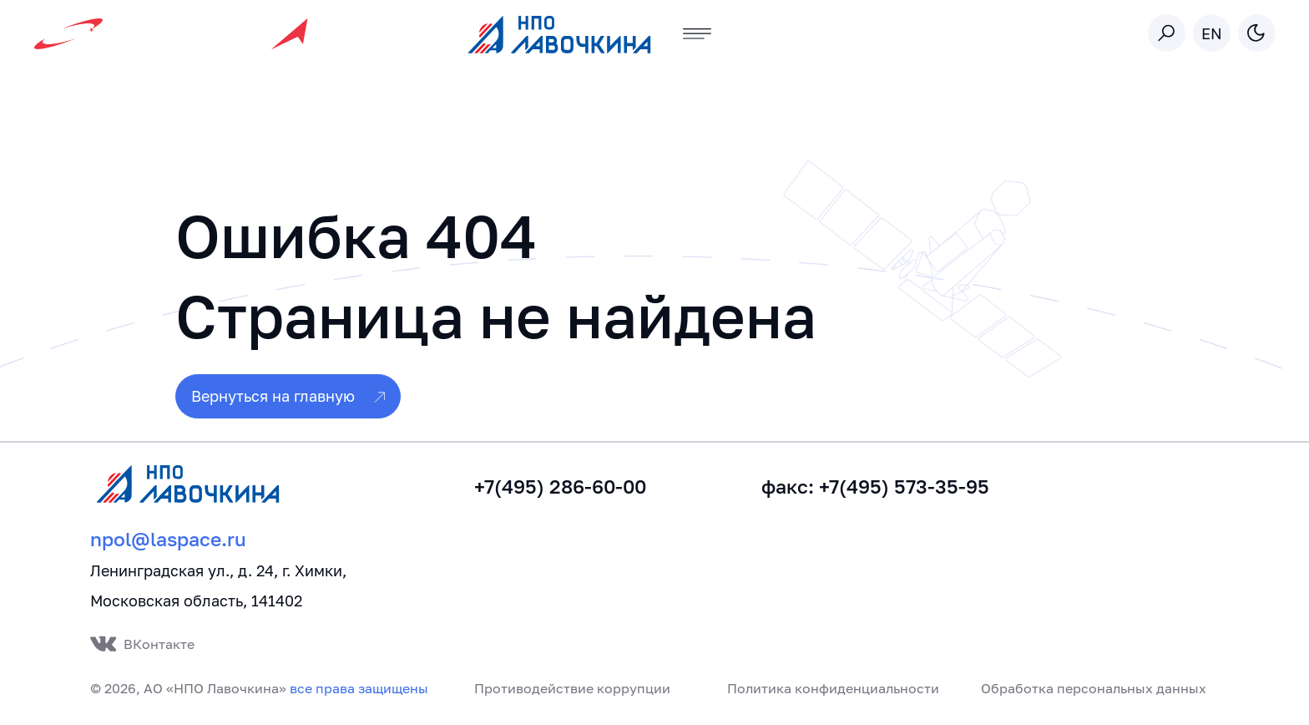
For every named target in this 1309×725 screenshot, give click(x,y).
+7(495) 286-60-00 (560, 486)
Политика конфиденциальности (833, 688)
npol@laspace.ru (168, 539)
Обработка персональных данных (1093, 688)
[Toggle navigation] (697, 34)
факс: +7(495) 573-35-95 (875, 486)
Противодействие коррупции (572, 688)
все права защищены (359, 688)
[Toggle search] (1166, 33)
